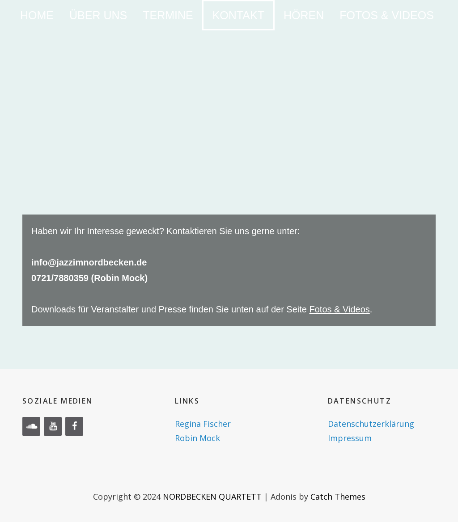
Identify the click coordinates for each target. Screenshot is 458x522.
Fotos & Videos (340, 309)
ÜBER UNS (98, 15)
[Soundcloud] (31, 426)
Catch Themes (337, 496)
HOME (37, 15)
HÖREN (304, 15)
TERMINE (168, 15)
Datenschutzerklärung (371, 423)
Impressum (350, 438)
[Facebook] (74, 426)
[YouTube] (53, 426)
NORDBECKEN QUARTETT (212, 496)
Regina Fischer (203, 423)
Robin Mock (197, 438)
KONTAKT (238, 15)
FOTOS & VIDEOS (386, 15)
